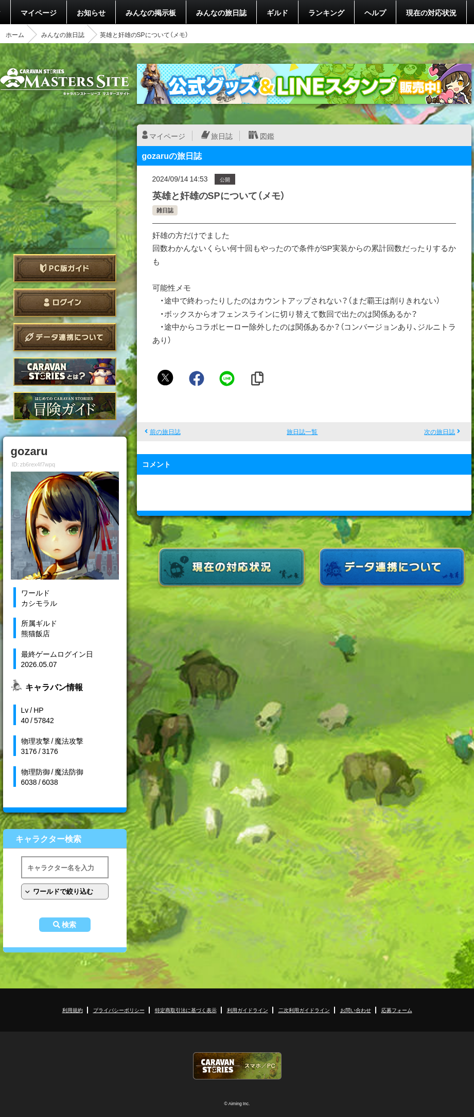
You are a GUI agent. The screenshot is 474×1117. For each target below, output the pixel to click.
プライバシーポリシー (119, 1010)
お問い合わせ (355, 1010)
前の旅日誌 (165, 431)
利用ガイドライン (247, 1010)
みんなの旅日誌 (221, 12)
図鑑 (267, 136)
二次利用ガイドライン (304, 1010)
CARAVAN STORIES (237, 1065)
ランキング (326, 12)
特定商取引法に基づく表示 (186, 1010)
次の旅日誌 (439, 431)
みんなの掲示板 (151, 12)
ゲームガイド (64, 406)
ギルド (277, 12)
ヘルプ (375, 12)
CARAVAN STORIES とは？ (64, 371)
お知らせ (91, 12)
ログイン (64, 303)
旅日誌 (222, 136)
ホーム (15, 34)
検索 (69, 924)
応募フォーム (396, 1010)
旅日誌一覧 (302, 431)
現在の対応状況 (431, 12)
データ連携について (64, 337)
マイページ (39, 12)
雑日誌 (164, 210)
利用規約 (72, 1010)
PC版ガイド (64, 268)
